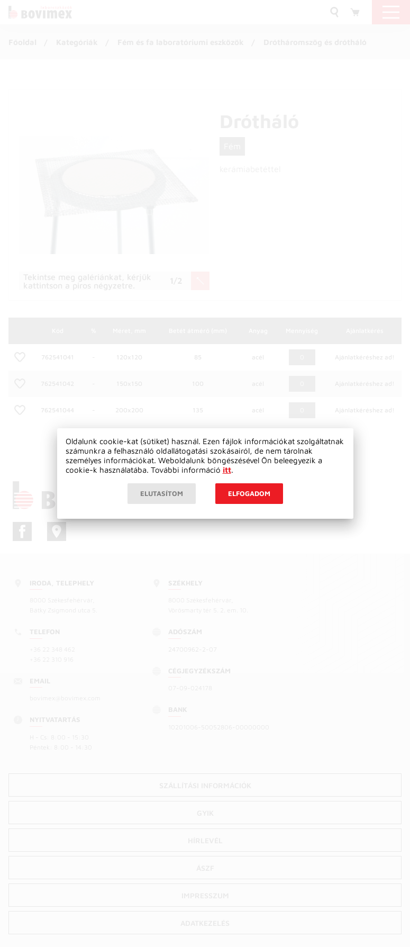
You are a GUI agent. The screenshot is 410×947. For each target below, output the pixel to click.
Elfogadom (249, 493)
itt (227, 469)
